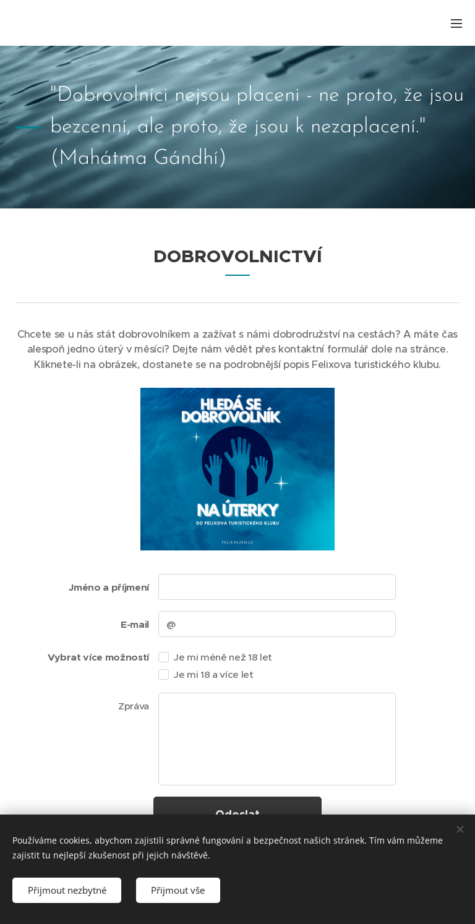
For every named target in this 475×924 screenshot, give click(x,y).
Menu (456, 23)
